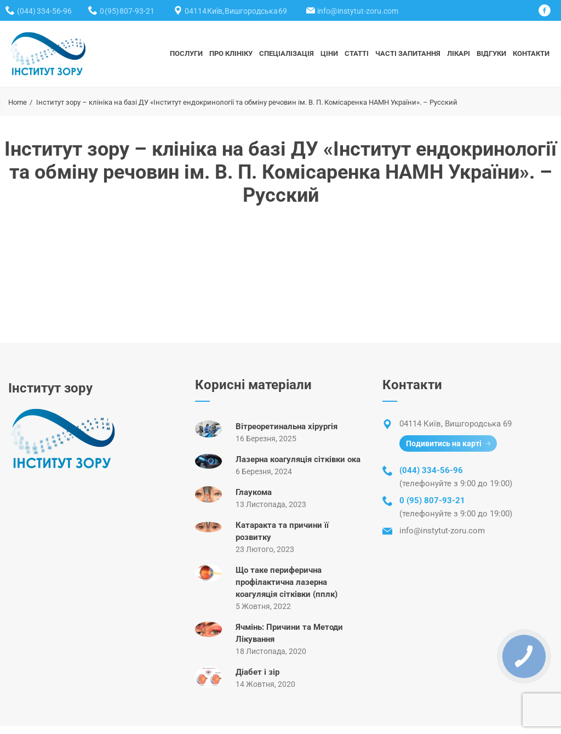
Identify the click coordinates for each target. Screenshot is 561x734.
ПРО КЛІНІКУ (231, 53)
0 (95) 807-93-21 (127, 11)
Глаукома (254, 492)
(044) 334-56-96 (44, 11)
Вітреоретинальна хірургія (286, 426)
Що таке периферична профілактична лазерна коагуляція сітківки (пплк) (286, 582)
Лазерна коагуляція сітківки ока (298, 459)
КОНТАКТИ (531, 53)
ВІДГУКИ (491, 53)
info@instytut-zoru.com (357, 11)
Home (17, 102)
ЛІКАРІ (458, 53)
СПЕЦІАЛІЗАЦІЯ (286, 53)
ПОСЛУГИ (186, 53)
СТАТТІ (357, 53)
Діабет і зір (257, 672)
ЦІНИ (329, 53)
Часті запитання (407, 53)
